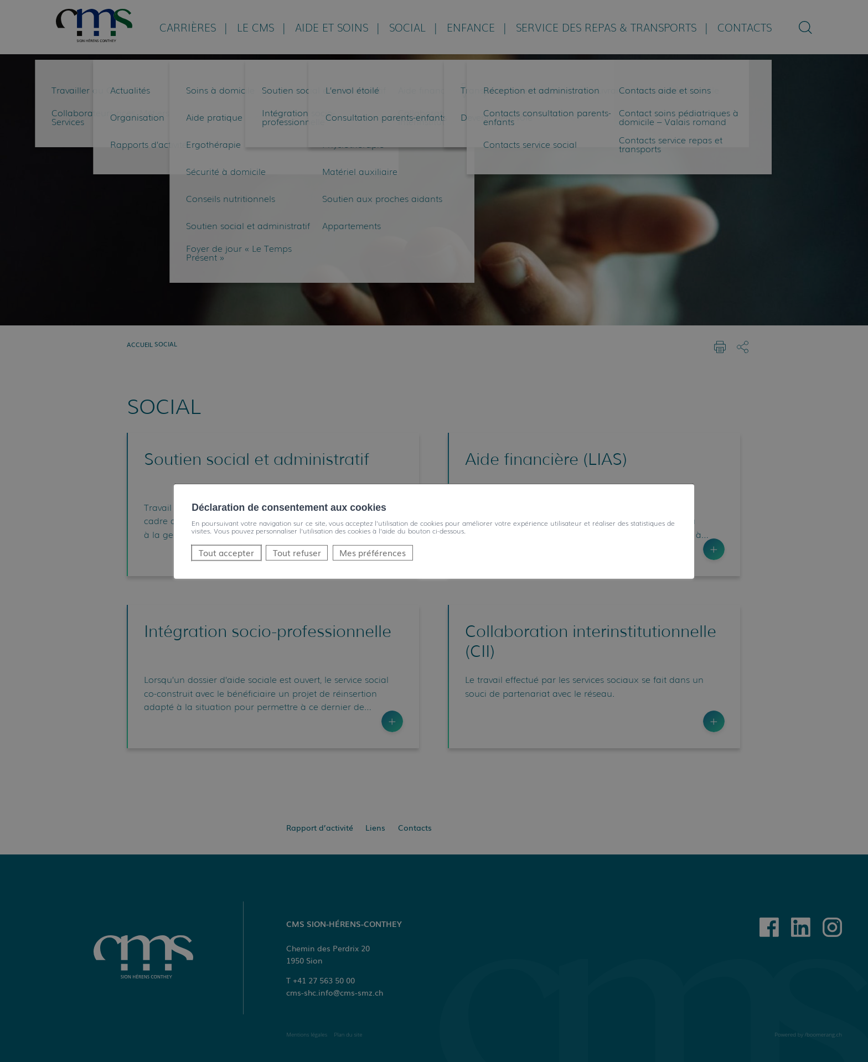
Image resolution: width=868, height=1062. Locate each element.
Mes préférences (372, 552)
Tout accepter (226, 552)
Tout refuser (297, 552)
